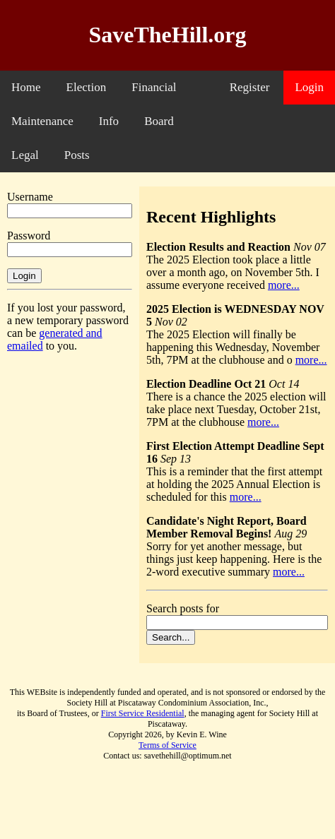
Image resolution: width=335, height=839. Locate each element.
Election (86, 87)
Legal (25, 155)
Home (26, 87)
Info (109, 121)
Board (159, 121)
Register (250, 87)
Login (309, 87)
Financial (153, 87)
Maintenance (42, 121)
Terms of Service (167, 745)
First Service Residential (142, 713)
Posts (77, 155)
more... (284, 285)
